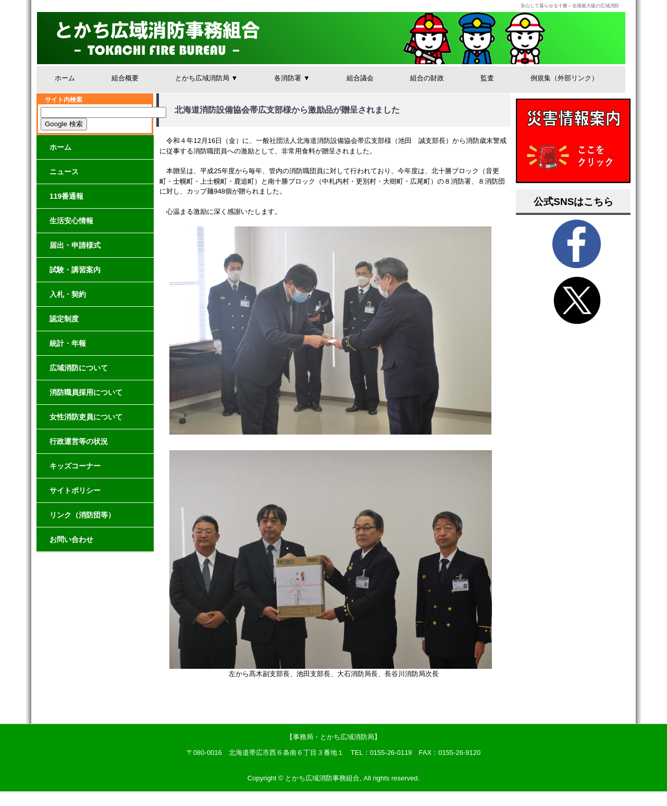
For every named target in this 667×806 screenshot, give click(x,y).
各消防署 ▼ (292, 78)
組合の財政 (427, 78)
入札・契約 (68, 294)
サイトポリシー (75, 490)
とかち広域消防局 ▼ (206, 78)
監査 (487, 78)
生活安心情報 (71, 220)
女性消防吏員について (86, 417)
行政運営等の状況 (79, 441)
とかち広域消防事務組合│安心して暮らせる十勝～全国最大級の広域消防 (331, 38)
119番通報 (66, 196)
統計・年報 (68, 343)
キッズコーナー (75, 466)
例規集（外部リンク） (564, 78)
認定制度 (64, 319)
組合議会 (360, 78)
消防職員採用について (86, 392)
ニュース (64, 171)
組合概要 (125, 78)
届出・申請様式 (75, 245)
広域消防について (79, 368)
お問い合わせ (71, 539)
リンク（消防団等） (82, 515)
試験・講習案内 (75, 270)
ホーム (65, 78)
